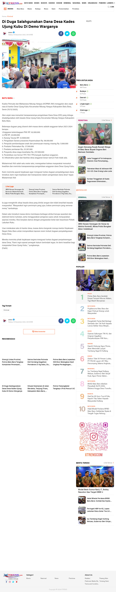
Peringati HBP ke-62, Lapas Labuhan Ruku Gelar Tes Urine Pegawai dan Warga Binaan (99, 510)
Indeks (8, 8)
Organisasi (92, 3)
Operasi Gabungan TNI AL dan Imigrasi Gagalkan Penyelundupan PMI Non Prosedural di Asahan (100, 336)
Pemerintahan (105, 3)
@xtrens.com (81, 190)
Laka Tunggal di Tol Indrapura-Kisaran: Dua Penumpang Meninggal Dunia (99, 160)
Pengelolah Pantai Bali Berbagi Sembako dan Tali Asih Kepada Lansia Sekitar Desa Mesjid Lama (100, 323)
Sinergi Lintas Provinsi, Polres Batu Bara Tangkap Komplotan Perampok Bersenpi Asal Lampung (38, 192)
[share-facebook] (60, 33)
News (84, 3)
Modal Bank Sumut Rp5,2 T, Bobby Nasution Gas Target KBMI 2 (93, 491)
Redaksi (87, 578)
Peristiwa (75, 9)
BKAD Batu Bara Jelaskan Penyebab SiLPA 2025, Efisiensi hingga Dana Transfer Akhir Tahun (99, 386)
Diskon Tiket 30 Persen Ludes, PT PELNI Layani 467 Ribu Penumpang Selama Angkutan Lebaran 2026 (99, 361)
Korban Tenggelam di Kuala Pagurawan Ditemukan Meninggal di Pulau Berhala (98, 180)
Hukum (59, 3)
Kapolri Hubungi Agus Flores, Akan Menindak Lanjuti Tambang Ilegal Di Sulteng (99, 348)
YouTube (16, 583)
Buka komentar (38, 332)
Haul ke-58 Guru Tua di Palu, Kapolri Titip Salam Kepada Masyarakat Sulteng (99, 398)
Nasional (76, 3)
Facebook (6, 583)
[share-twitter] (67, 33)
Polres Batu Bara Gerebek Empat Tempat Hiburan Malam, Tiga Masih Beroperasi (100, 298)
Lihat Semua (106, 120)
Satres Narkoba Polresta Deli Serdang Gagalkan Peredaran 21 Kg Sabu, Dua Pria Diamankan (62, 192)
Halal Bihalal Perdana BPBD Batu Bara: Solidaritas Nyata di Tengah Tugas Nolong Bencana (99, 411)
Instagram (10, 583)
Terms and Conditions (92, 584)
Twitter (13, 583)
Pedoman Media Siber (92, 581)
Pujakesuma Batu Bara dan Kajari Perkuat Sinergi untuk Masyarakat (98, 311)
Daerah (52, 3)
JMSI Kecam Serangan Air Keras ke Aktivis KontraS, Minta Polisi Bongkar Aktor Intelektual (15, 192)
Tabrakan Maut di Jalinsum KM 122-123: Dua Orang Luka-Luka (99, 170)
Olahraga (84, 110)
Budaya (44, 3)
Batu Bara (28, 3)
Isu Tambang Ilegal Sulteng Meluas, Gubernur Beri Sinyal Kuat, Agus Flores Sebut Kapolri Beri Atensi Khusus (99, 373)
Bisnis (36, 3)
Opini (53, 9)
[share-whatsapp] (73, 33)
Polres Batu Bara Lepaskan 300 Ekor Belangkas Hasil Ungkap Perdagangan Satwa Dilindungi (98, 257)
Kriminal (67, 3)
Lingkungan (84, 104)
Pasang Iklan (103, 578)
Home (4, 16)
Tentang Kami (104, 581)
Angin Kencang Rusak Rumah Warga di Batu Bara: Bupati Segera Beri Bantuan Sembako (94, 149)
